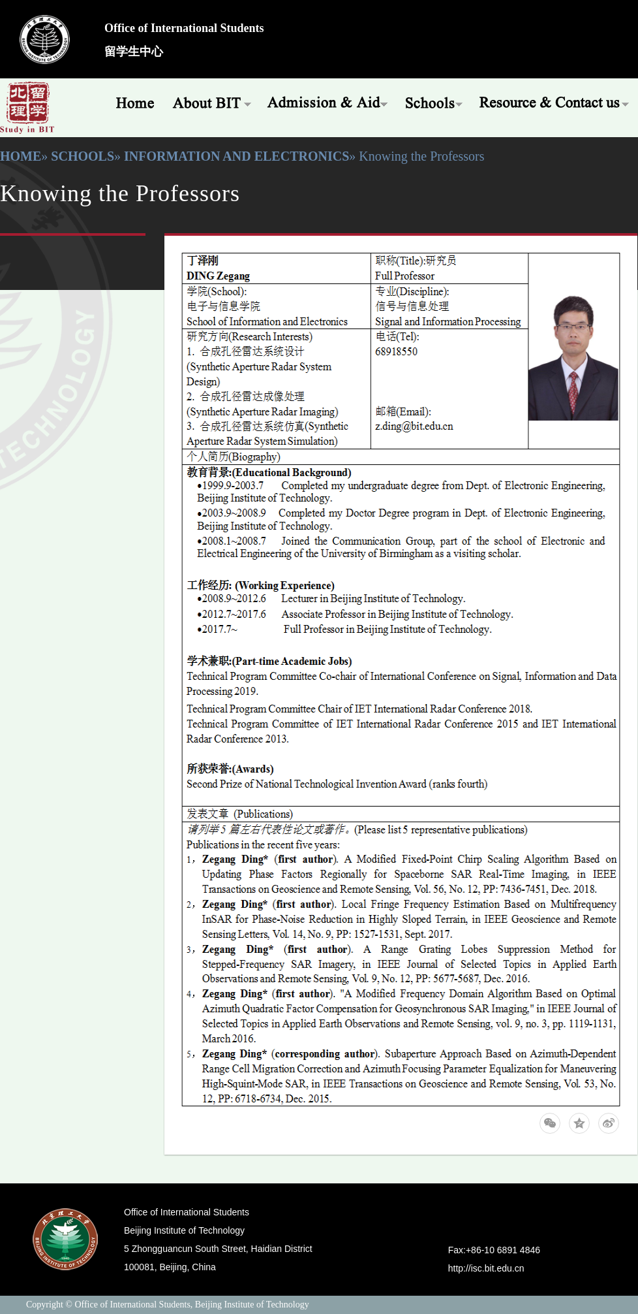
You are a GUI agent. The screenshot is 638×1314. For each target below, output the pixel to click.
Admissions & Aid (328, 101)
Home (130, 101)
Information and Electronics (236, 156)
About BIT (211, 101)
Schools (434, 101)
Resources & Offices (555, 101)
